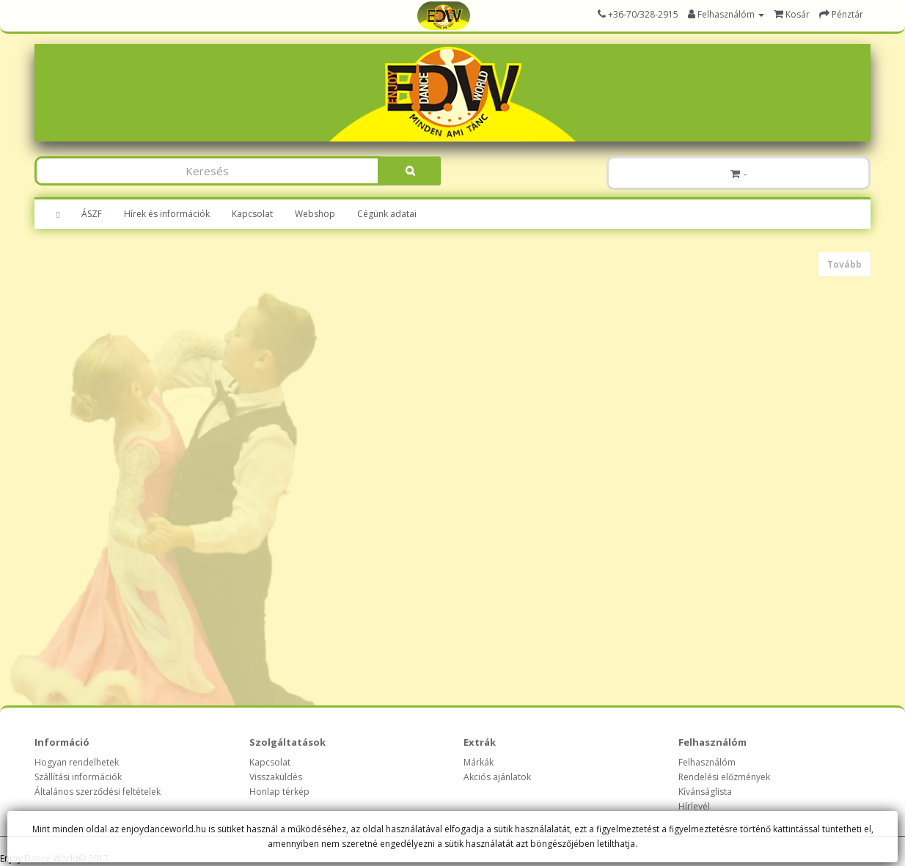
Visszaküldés (275, 777)
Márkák (479, 762)
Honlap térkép (279, 791)
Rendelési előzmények (724, 777)
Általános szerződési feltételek (97, 791)
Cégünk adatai (387, 214)
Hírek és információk (167, 214)
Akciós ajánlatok (497, 777)
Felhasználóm (707, 762)
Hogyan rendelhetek (76, 762)
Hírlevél (694, 806)
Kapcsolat (252, 214)
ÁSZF (91, 214)
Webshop (315, 214)
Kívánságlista (705, 791)
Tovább (844, 264)
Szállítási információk (78, 777)
